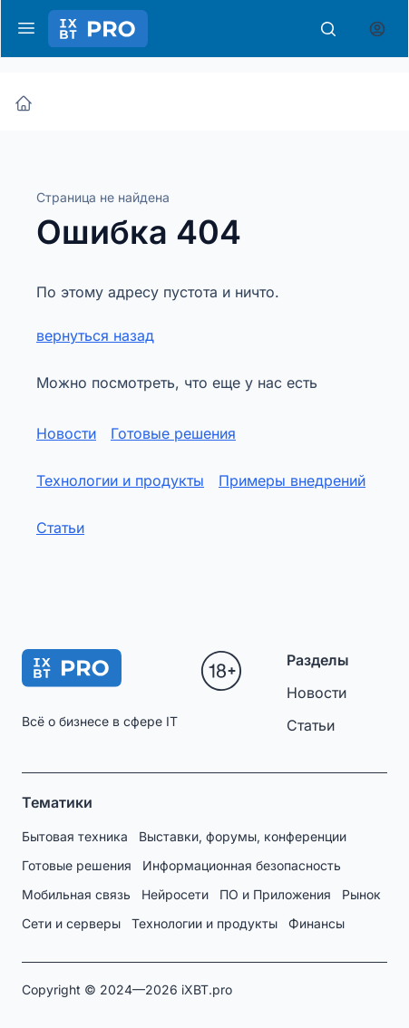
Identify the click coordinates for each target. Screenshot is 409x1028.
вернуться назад (95, 335)
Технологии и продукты (120, 480)
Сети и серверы (71, 923)
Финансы (316, 923)
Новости (66, 433)
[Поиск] (328, 29)
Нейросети (175, 894)
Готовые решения (173, 433)
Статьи (60, 528)
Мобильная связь (76, 894)
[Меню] (26, 28)
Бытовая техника (75, 836)
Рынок (361, 894)
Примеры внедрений (292, 480)
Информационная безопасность (241, 865)
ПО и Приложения (275, 894)
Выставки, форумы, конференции (242, 836)
